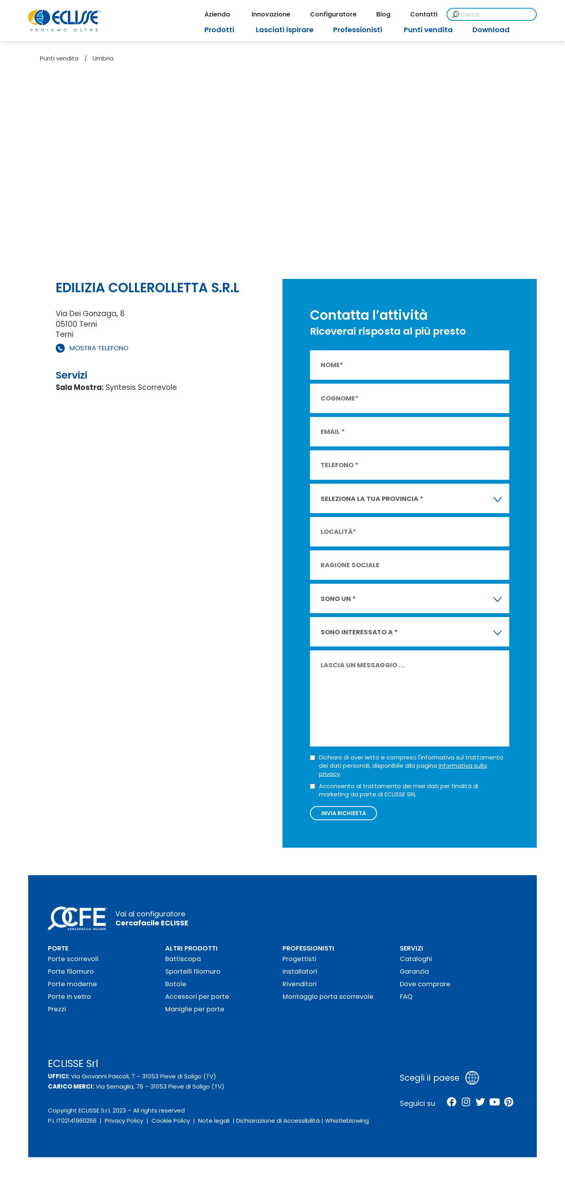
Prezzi (57, 1013)
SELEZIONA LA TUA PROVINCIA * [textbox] (372, 498)
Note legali (214, 1125)
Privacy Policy (124, 1125)
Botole (175, 988)
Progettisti (299, 963)
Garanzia (414, 975)
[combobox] (409, 498)
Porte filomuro (71, 975)
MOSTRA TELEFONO (98, 348)
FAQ (406, 1000)
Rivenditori (299, 988)
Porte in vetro (69, 1000)
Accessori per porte (197, 1000)
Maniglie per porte (194, 1013)
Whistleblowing (347, 1125)
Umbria (103, 58)
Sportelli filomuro (193, 975)
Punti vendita (59, 58)
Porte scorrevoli (73, 963)
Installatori (299, 975)
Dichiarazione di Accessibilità (278, 1125)
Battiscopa (183, 963)
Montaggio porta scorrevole (328, 1000)
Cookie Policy (170, 1125)
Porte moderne (72, 988)
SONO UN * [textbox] (338, 598)
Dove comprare (425, 988)
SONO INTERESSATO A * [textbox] (359, 632)
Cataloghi (416, 963)
